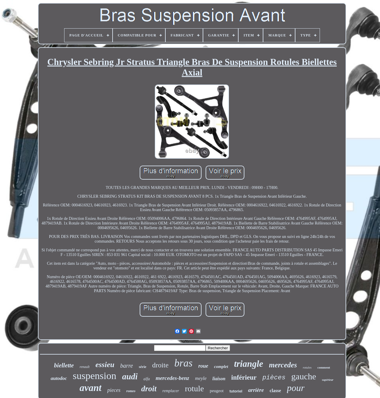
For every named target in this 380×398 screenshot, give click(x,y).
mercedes (283, 365)
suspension (94, 375)
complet (221, 366)
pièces (274, 377)
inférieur (244, 377)
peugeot (216, 390)
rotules (307, 367)
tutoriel (236, 391)
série (142, 366)
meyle (201, 378)
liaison (218, 378)
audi (130, 376)
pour (295, 388)
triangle (248, 364)
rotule (194, 388)
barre (126, 365)
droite (160, 365)
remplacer (170, 391)
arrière (256, 390)
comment (323, 367)
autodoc (59, 378)
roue (203, 366)
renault (85, 367)
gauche (303, 376)
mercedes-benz (172, 378)
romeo (130, 391)
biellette (64, 365)
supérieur (327, 379)
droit (149, 388)
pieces (113, 390)
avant (90, 388)
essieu (104, 364)
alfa (146, 379)
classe (275, 390)
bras (183, 363)
